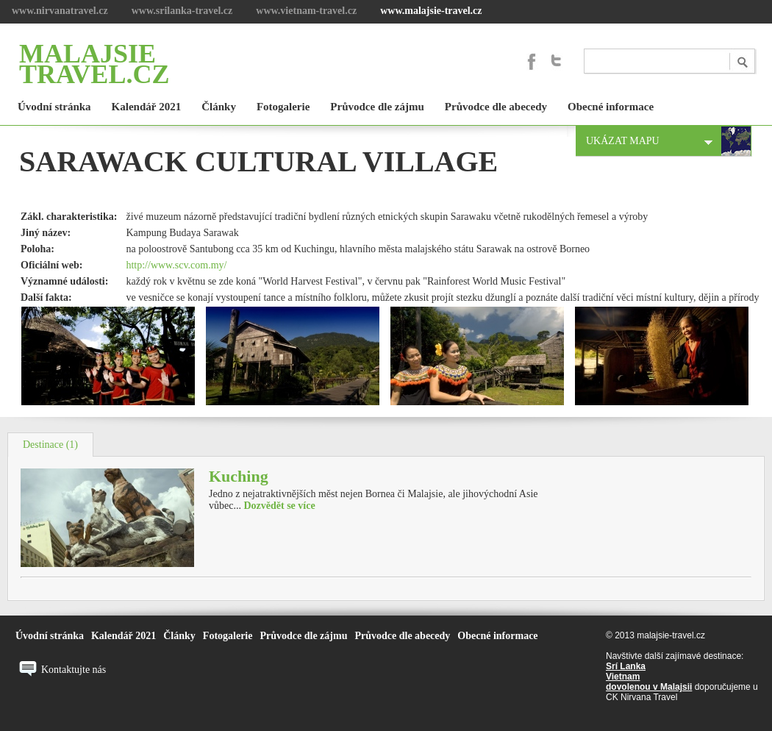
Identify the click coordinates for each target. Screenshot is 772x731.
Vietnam (623, 676)
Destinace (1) (50, 444)
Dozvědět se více (279, 505)
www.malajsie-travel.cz (431, 10)
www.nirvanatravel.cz (60, 10)
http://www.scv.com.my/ (176, 265)
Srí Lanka (626, 666)
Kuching (238, 476)
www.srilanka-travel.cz (182, 10)
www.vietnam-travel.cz (306, 10)
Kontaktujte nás (73, 669)
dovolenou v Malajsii (649, 687)
